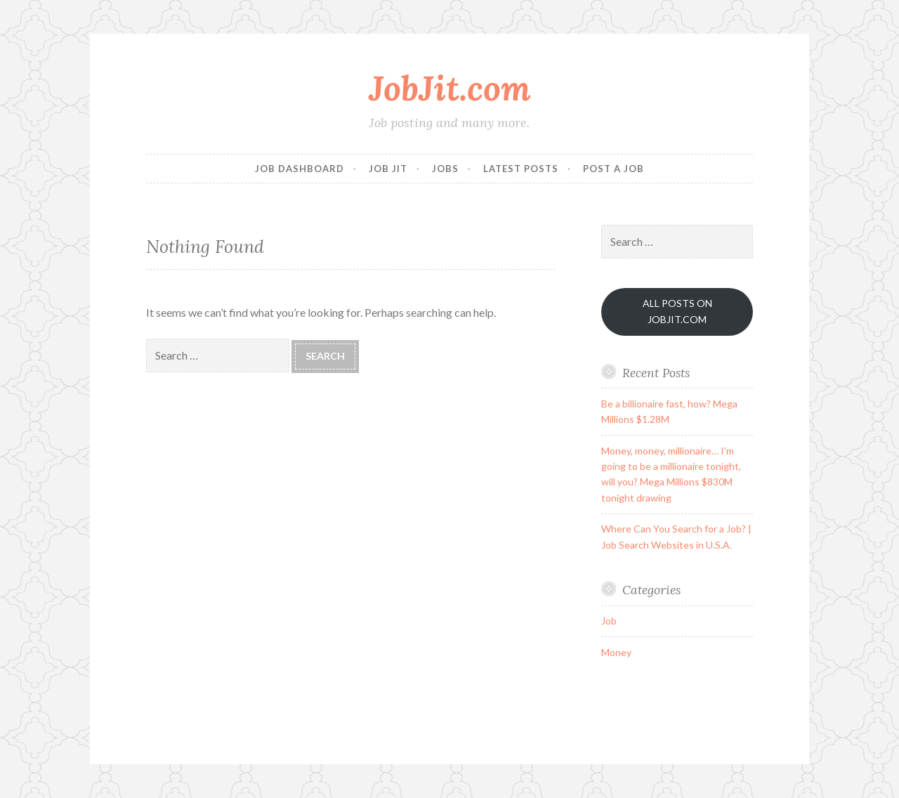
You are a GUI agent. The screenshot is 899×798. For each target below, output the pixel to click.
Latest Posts (520, 168)
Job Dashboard (299, 168)
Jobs (445, 168)
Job (609, 621)
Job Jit (388, 168)
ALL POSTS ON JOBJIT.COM (677, 311)
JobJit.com (450, 88)
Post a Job (613, 168)
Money (616, 652)
